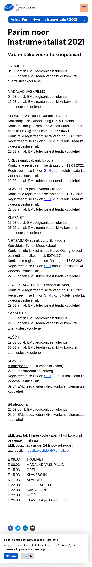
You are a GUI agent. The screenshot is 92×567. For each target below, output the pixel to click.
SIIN (47, 170)
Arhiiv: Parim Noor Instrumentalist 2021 (44, 19)
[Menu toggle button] (84, 8)
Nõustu (11, 556)
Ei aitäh (27, 556)
